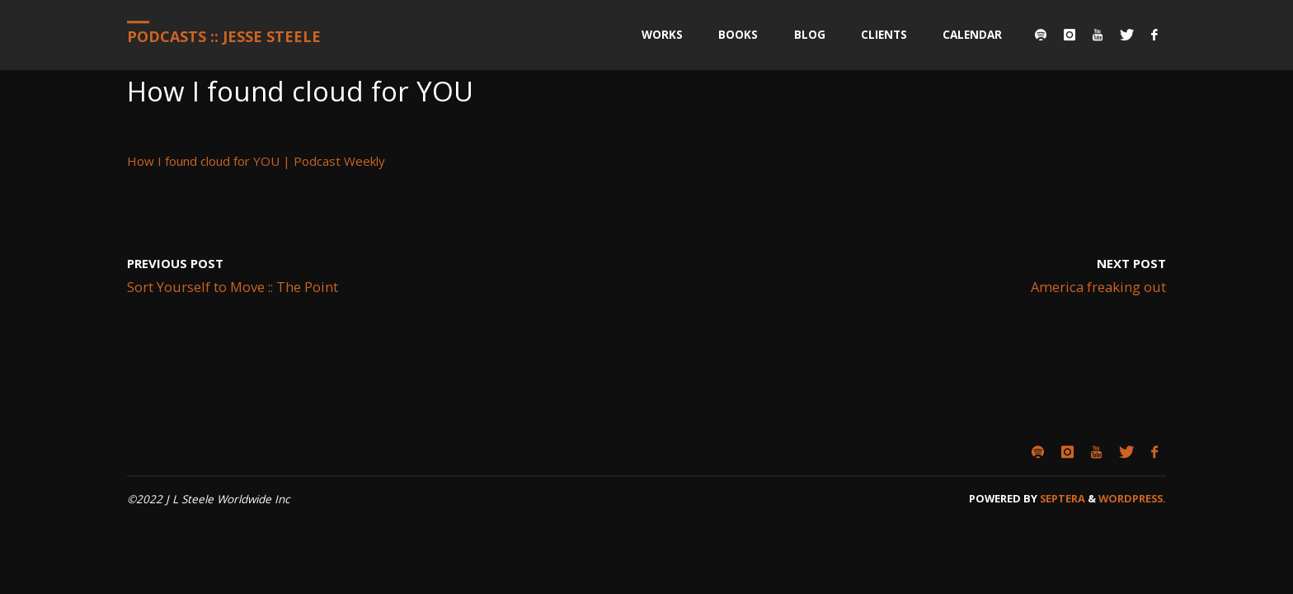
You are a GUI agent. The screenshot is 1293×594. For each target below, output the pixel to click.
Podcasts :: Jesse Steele (224, 36)
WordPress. (1132, 498)
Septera (1061, 498)
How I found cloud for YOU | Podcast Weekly (256, 161)
